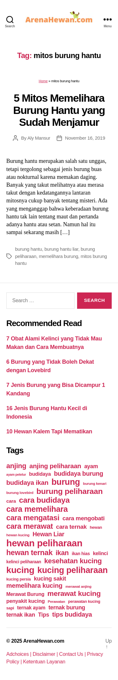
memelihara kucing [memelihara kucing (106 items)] (34, 585)
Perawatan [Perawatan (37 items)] (56, 601)
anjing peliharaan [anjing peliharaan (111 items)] (55, 465)
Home (43, 81)
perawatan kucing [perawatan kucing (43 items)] (84, 601)
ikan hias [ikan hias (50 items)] (81, 553)
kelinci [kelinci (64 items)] (100, 553)
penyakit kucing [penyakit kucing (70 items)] (25, 601)
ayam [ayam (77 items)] (91, 466)
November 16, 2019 (85, 138)
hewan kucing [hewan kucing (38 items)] (18, 535)
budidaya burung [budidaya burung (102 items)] (78, 473)
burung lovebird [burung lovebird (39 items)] (19, 492)
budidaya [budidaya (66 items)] (40, 474)
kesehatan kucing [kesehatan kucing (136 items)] (73, 561)
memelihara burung (58, 256)
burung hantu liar (61, 249)
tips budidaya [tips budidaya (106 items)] (72, 614)
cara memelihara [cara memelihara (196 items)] (37, 509)
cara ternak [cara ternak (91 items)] (71, 526)
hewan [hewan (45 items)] (96, 527)
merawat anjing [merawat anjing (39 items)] (78, 586)
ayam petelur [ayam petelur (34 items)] (16, 474)
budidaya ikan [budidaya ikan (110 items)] (27, 482)
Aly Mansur (38, 138)
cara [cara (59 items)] (11, 501)
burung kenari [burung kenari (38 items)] (94, 483)
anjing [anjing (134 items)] (16, 466)
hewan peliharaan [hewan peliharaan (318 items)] (44, 543)
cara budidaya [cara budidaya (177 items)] (44, 500)
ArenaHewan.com (44, 641)
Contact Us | (73, 654)
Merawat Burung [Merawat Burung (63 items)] (25, 594)
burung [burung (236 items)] (65, 482)
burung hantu (28, 249)
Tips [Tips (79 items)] (43, 615)
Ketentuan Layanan (44, 661)
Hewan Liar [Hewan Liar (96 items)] (48, 534)
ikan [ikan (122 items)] (62, 553)
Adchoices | (19, 654)
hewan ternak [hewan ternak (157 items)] (29, 553)
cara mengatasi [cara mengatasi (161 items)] (32, 518)
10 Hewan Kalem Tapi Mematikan (49, 431)
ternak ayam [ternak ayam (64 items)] (31, 607)
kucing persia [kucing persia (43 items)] (18, 579)
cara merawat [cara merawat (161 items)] (29, 526)
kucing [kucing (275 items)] (20, 570)
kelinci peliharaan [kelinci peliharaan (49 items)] (23, 562)
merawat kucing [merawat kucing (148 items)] (74, 593)
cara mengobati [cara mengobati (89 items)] (83, 518)
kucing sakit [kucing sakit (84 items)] (50, 578)
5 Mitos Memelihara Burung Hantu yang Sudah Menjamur (59, 110)
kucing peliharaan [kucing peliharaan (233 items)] (72, 570)
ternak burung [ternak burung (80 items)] (66, 607)
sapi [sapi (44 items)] (10, 608)
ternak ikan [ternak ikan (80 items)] (20, 615)
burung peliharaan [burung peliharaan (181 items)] (70, 491)
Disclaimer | (46, 654)
